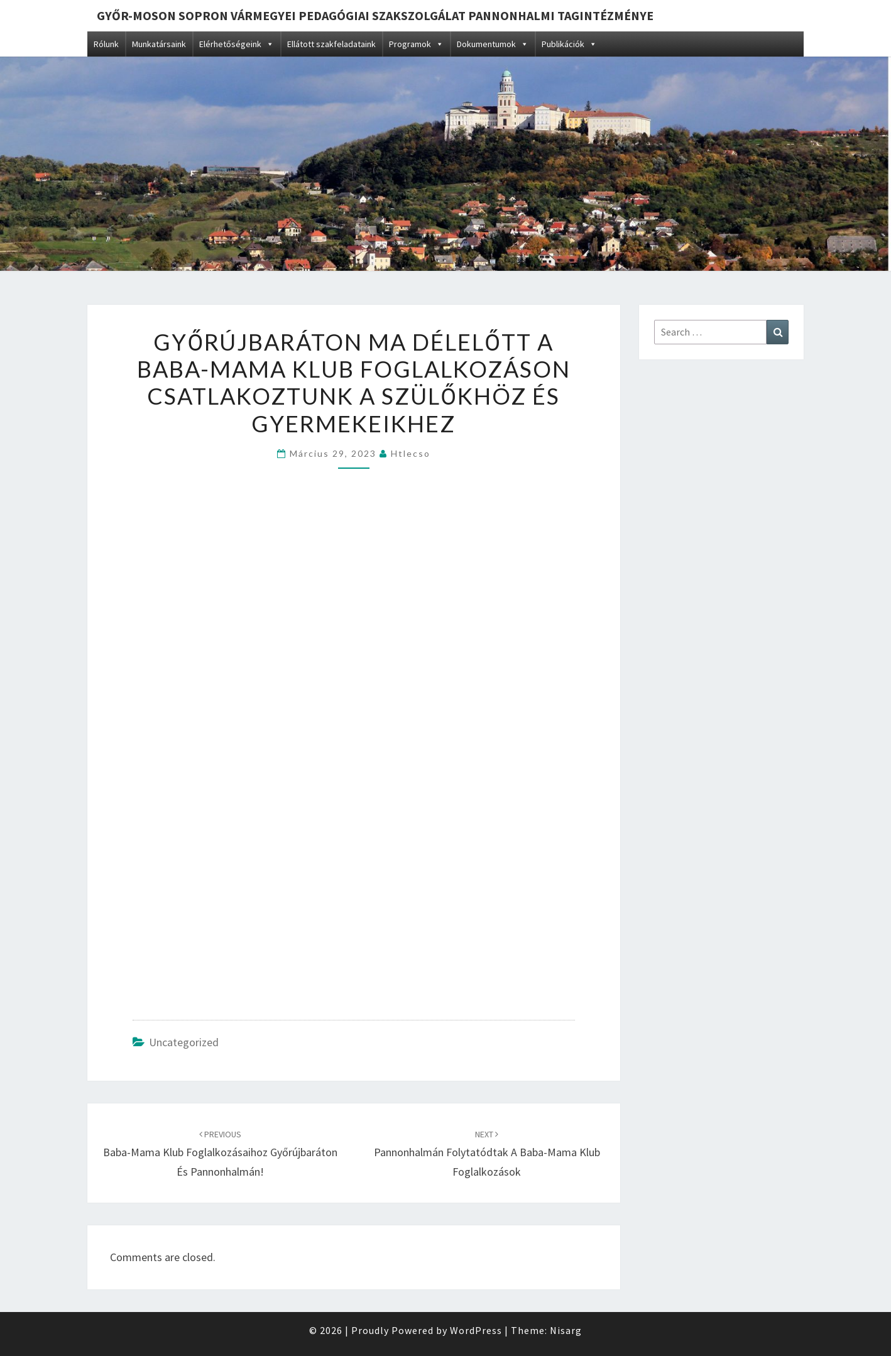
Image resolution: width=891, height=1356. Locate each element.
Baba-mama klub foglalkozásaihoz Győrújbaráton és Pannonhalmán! (220, 1154)
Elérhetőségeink (236, 44)
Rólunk (106, 44)
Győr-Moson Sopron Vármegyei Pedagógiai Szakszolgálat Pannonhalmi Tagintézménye (375, 15)
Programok (416, 44)
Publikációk (569, 44)
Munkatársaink (159, 44)
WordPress (476, 1330)
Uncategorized (184, 1042)
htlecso (410, 453)
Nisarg (566, 1330)
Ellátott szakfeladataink (331, 44)
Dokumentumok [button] (492, 44)
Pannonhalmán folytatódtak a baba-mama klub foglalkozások (487, 1154)
